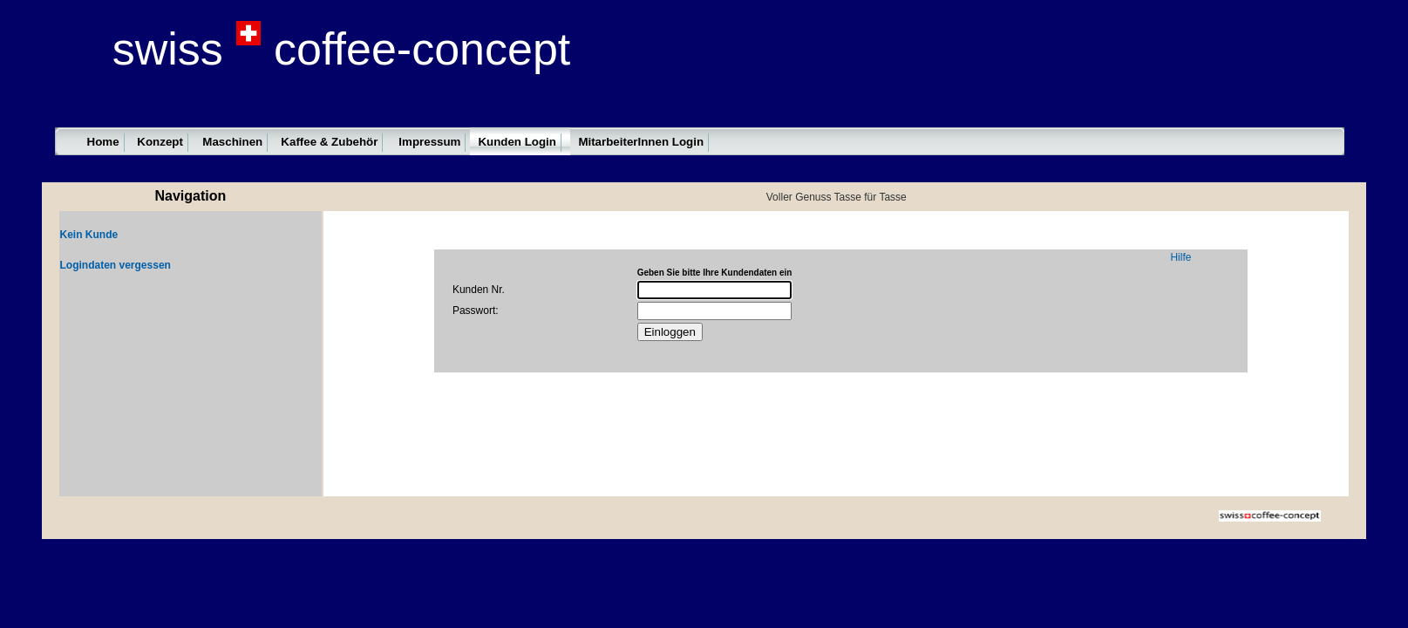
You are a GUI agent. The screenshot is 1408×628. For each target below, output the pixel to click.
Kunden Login (517, 141)
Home (103, 141)
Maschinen (232, 141)
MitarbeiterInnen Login (641, 141)
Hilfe (1180, 257)
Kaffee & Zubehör (329, 141)
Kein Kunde (89, 235)
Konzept (160, 141)
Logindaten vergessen (115, 265)
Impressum (429, 141)
